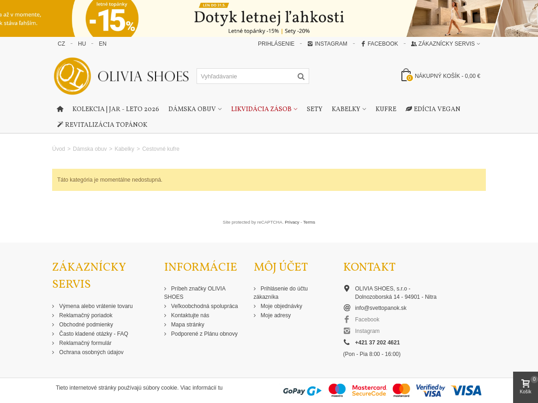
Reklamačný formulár (85, 343)
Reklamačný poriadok (85, 315)
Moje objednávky (280, 306)
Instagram (327, 44)
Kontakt (369, 268)
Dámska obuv (192, 109)
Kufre (386, 109)
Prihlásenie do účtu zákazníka (281, 292)
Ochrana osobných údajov (91, 352)
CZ (61, 44)
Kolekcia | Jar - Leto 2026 (115, 109)
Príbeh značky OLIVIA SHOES (195, 292)
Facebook (379, 44)
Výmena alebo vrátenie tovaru (95, 306)
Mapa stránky (187, 324)
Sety (315, 109)
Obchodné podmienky (85, 324)
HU (82, 44)
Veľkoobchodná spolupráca (204, 306)
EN (103, 44)
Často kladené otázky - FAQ (93, 334)
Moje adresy (275, 315)
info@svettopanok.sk (381, 308)
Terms (309, 222)
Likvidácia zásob (261, 109)
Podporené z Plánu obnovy (204, 334)
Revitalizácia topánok (102, 125)
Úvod (58, 149)
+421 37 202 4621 (377, 342)
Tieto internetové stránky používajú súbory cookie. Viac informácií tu (139, 388)
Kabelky (346, 109)
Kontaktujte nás (189, 315)
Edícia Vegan (433, 109)
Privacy (292, 222)
